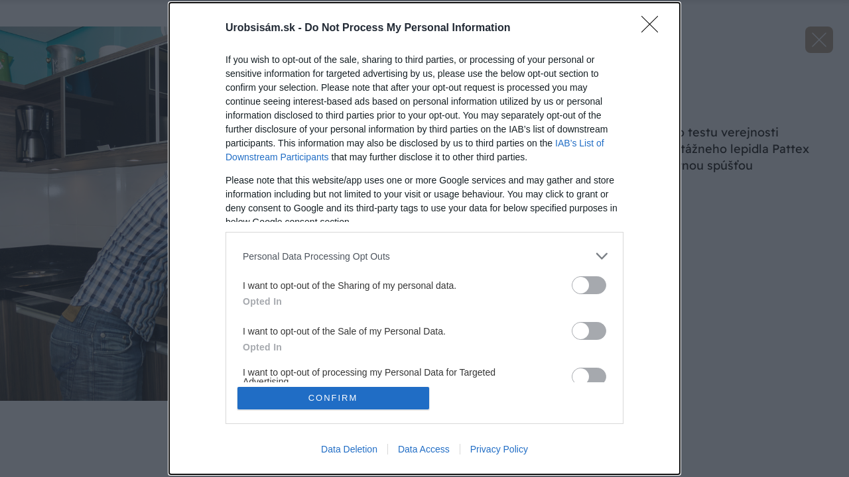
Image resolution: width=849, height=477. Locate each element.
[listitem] (424, 256)
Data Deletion (349, 449)
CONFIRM (333, 398)
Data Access (424, 449)
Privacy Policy (499, 449)
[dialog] (424, 238)
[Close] (654, 28)
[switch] (589, 285)
